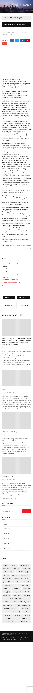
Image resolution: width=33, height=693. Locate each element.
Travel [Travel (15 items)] (17, 615)
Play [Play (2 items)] (27, 592)
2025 (5, 529)
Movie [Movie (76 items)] (24, 585)
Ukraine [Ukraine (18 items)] (9, 618)
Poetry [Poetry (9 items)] (6, 595)
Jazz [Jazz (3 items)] (27, 578)
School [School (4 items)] (6, 612)
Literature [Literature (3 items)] (9, 585)
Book (3, 274)
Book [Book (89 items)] (6, 568)
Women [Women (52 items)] (9, 622)
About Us (4, 637)
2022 (5, 543)
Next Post (24, 305)
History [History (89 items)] (7, 578)
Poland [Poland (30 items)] (16, 595)
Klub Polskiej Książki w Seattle (22, 245)
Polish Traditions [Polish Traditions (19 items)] (10, 608)
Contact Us (13, 637)
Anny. (10, 242)
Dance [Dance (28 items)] (8, 572)
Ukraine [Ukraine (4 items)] (24, 618)
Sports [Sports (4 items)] (26, 612)
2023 (5, 538)
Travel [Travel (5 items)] (27, 615)
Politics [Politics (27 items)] (25, 608)
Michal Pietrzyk (7, 476)
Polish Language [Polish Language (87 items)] (16, 598)
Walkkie (5, 389)
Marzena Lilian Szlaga (10, 432)
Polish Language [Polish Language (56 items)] (9, 602)
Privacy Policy (6, 639)
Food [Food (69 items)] (6, 575)
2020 (5, 553)
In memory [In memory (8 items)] (18, 578)
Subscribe (23, 637)
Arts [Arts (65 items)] (5, 565)
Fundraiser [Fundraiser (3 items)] (25, 575)
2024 (5, 534)
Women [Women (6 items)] (24, 622)
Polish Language (16, 274)
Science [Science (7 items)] (16, 612)
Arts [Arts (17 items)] (14, 565)
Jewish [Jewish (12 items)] (6, 582)
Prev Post (9, 305)
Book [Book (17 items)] (16, 568)
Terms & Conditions (19, 639)
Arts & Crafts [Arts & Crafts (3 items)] (25, 565)
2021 (5, 548)
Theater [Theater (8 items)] (6, 615)
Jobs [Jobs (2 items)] (16, 582)
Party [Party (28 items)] (7, 592)
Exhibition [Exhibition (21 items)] (23, 572)
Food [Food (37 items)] (15, 575)
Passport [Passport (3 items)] (17, 592)
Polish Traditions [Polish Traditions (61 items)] (23, 605)
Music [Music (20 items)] (26, 588)
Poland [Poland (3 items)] (26, 595)
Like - (8, 297)
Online (4, 288)
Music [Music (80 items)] (17, 588)
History (8, 274)
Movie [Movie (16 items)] (6, 588)
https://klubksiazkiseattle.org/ (11, 282)
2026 (5, 524)
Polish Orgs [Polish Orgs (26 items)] (25, 602)
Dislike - (23, 297)
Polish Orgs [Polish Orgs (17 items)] (8, 605)
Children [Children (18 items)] (26, 568)
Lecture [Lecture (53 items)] (26, 582)
